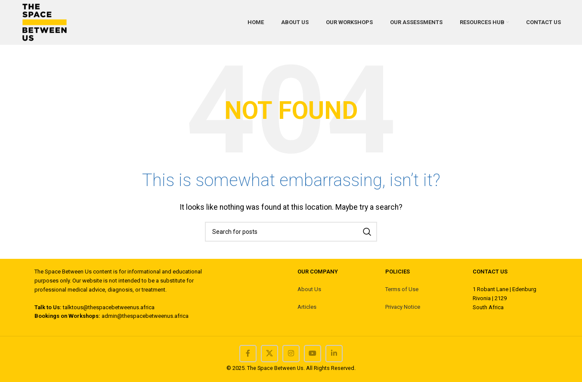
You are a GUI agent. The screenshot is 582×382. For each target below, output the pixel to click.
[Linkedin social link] (334, 353)
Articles (306, 307)
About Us (309, 289)
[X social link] (269, 353)
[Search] (291, 232)
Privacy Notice (402, 307)
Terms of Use (401, 289)
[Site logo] (44, 22)
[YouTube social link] (312, 353)
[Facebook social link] (248, 353)
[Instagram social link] (291, 353)
